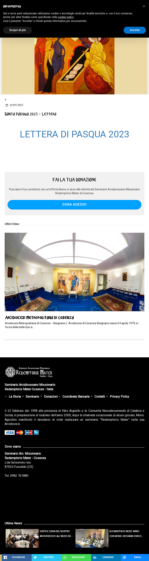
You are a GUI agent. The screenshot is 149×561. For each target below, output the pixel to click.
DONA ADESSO (74, 204)
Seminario (32, 396)
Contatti (99, 396)
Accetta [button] (135, 30)
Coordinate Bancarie (76, 396)
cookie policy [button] (65, 17)
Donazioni (51, 396)
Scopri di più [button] (17, 30)
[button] (144, 6)
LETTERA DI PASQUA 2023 (74, 134)
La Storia (15, 396)
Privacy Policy (119, 396)
